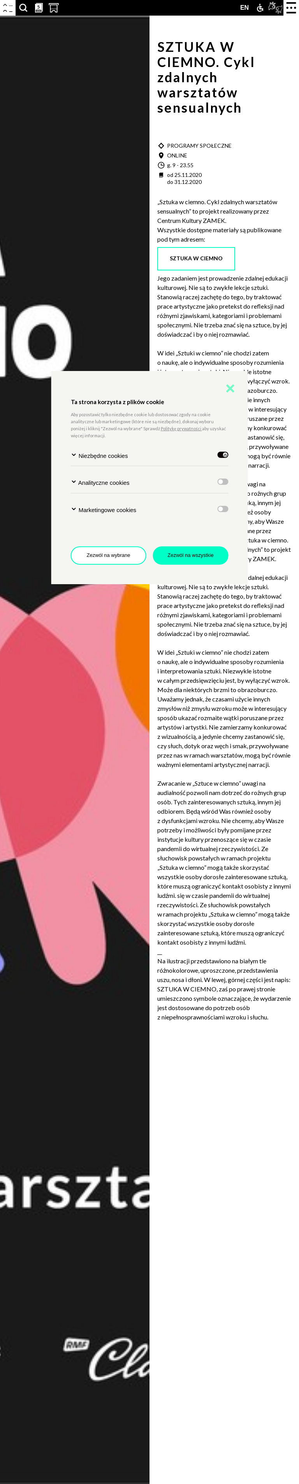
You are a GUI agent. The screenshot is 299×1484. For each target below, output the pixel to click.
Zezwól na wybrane (108, 555)
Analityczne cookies (100, 482)
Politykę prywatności (181, 428)
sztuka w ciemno (196, 258)
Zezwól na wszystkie (190, 555)
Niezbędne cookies (99, 455)
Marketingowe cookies (104, 509)
